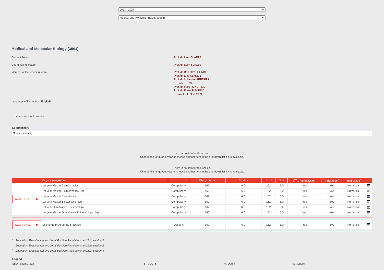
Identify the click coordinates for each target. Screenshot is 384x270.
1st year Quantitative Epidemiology (63, 207)
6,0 (243, 185)
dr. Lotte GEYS (183, 83)
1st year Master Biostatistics (59, 196)
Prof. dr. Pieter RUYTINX (189, 90)
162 (207, 185)
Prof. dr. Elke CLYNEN (187, 75)
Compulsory (178, 185)
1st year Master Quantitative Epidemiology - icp (70, 212)
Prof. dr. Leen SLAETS (187, 57)
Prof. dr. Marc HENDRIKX (189, 86)
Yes (304, 185)
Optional (179, 224)
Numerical (353, 185)
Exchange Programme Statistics (61, 224)
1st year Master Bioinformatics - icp (63, 190)
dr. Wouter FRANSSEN (188, 94)
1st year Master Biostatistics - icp (62, 201)
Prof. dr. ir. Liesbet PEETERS (191, 79)
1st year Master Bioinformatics (60, 185)
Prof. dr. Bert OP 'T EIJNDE (190, 72)
